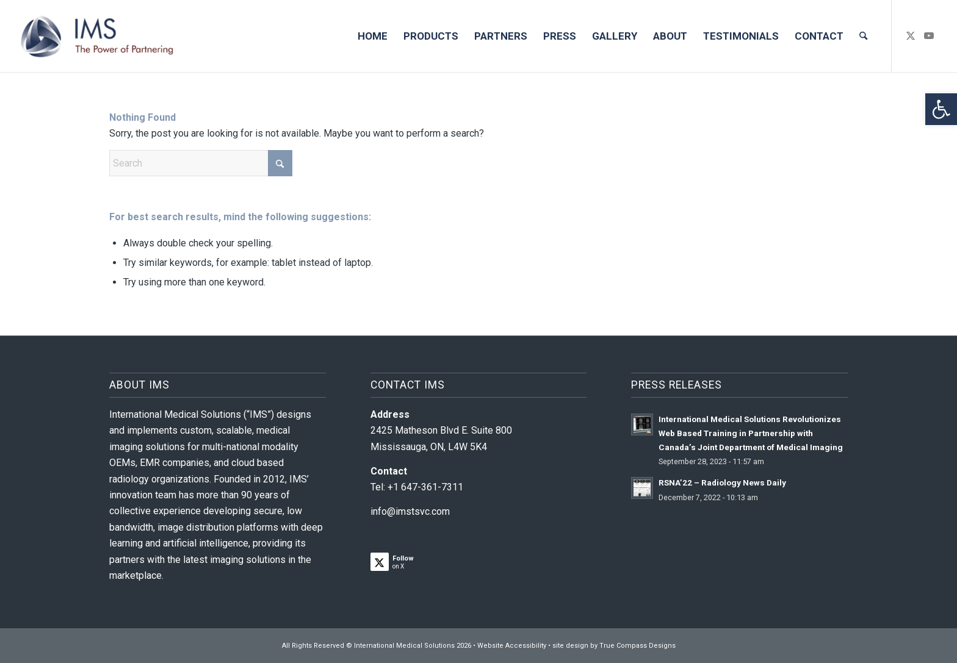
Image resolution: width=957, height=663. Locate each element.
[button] (941, 109)
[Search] (863, 36)
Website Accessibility (511, 646)
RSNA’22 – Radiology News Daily (722, 482)
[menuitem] (372, 36)
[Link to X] (910, 35)
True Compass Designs (637, 646)
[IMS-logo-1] (97, 36)
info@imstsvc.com (410, 511)
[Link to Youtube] (929, 35)
